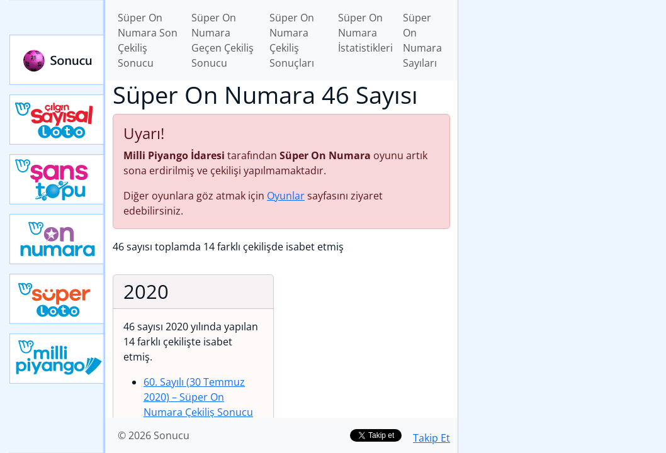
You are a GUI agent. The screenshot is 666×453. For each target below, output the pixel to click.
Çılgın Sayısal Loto (57, 119)
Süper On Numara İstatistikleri (365, 33)
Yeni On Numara (57, 239)
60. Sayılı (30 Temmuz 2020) (198, 397)
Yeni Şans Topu (57, 179)
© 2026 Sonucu (153, 435)
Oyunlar (286, 196)
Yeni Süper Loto (57, 299)
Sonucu (57, 60)
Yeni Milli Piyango (57, 358)
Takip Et (431, 438)
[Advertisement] (562, 88)
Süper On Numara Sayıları (422, 40)
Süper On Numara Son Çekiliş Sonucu (148, 40)
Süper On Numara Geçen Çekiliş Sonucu (222, 40)
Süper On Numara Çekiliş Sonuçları (291, 40)
